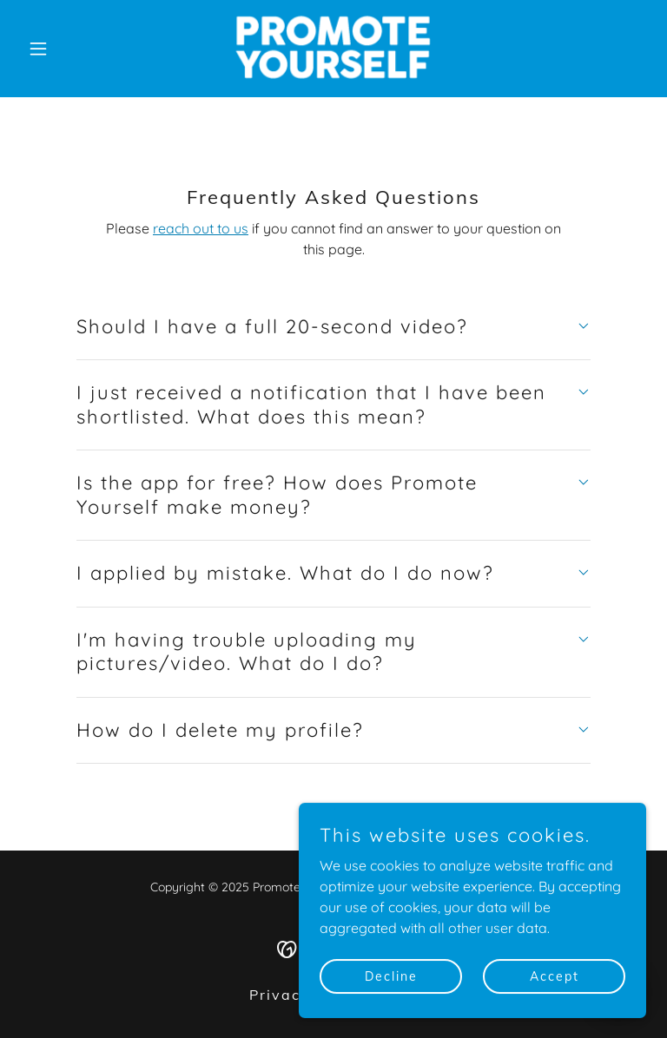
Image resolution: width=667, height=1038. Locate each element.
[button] (68, 48)
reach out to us (200, 228)
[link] (333, 48)
